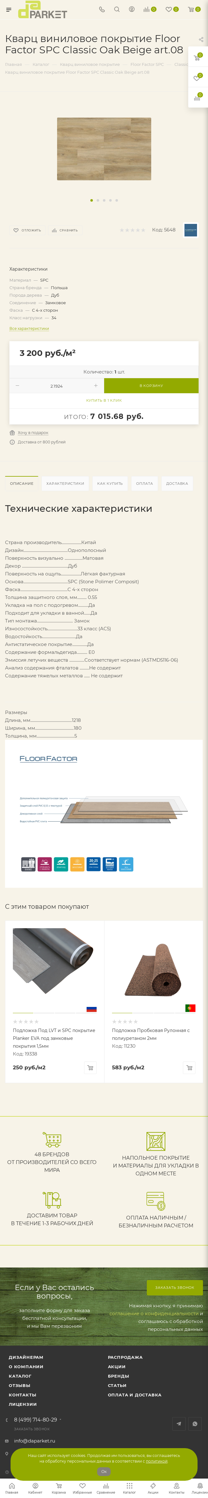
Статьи (117, 1385)
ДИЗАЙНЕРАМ (26, 1357)
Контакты (22, 1394)
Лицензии (23, 1404)
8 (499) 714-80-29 (35, 1419)
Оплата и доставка (135, 1394)
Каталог (20, 1376)
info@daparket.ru (34, 1441)
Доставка (177, 483)
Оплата (144, 483)
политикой (157, 1461)
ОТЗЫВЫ (19, 1385)
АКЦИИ (117, 1366)
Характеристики (65, 483)
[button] (91, 200)
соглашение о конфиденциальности (154, 1313)
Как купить (110, 483)
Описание (21, 483)
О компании (26, 1366)
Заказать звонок (175, 1287)
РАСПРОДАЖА (125, 1357)
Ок (104, 1471)
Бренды (118, 1376)
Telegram (179, 1424)
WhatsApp (195, 1424)
